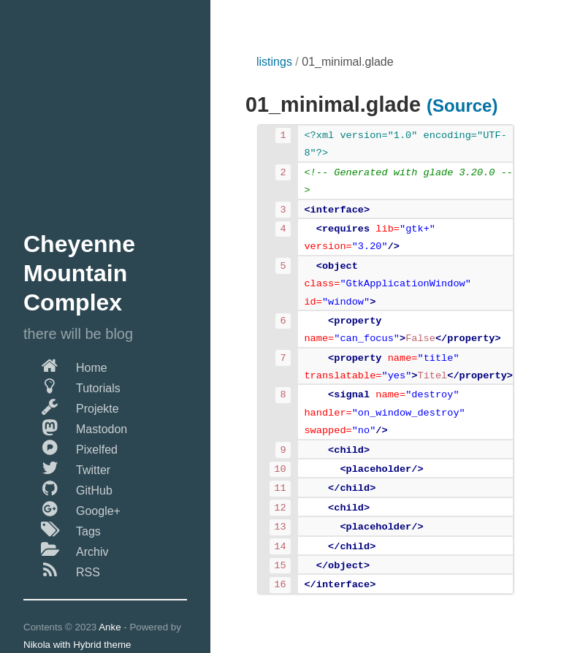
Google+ (72, 508)
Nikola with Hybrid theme (77, 644)
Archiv (65, 549)
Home (65, 365)
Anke (110, 627)
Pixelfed (70, 447)
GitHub (67, 488)
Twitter (66, 467)
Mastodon (75, 426)
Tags (62, 529)
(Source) (462, 105)
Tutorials (72, 385)
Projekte (71, 406)
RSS (61, 569)
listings (274, 62)
